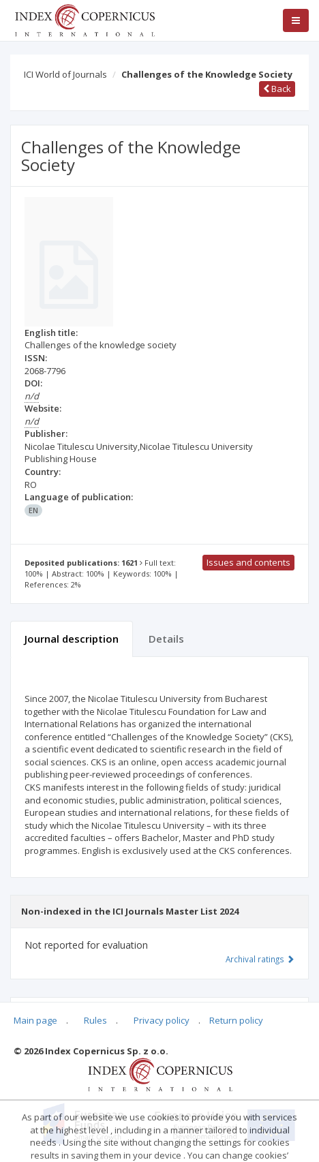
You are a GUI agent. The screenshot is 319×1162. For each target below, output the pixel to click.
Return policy (236, 1020)
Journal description (72, 638)
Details (166, 638)
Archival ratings (260, 958)
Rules (95, 1020)
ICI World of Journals (65, 74)
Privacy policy (161, 1020)
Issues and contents (248, 562)
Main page (35, 1020)
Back (277, 88)
